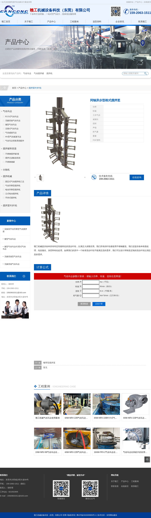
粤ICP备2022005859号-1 (86, 515)
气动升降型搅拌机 (12, 185)
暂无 (45, 367)
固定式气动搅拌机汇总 (14, 181)
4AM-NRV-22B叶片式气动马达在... (109, 418)
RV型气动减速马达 (13, 137)
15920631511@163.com (16, 293)
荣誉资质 (115, 486)
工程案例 (74, 21)
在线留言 (147, 2)
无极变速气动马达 (12, 120)
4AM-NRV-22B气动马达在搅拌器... (80, 418)
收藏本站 (129, 2)
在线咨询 (136, 177)
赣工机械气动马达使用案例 (47, 418)
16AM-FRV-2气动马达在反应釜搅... (109, 452)
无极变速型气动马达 (12, 256)
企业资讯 (120, 21)
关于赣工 (28, 21)
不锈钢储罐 (10, 162)
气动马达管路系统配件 (14, 141)
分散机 (6, 169)
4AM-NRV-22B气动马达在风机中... (80, 452)
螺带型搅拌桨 (49, 363)
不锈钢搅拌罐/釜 (12, 154)
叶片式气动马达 (11, 116)
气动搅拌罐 (39, 73)
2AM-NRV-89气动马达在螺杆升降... (51, 452)
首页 (14, 88)
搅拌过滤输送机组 (12, 158)
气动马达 (27, 73)
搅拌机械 (7, 176)
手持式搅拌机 (11, 198)
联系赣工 (142, 21)
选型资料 (97, 21)
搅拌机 (49, 73)
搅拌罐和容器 (9, 148)
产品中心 (138, 2)
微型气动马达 (11, 124)
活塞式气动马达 (11, 129)
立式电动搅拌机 (11, 194)
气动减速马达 (11, 133)
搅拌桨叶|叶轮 (35, 88)
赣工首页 (6, 21)
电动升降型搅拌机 (12, 190)
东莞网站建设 (111, 515)
